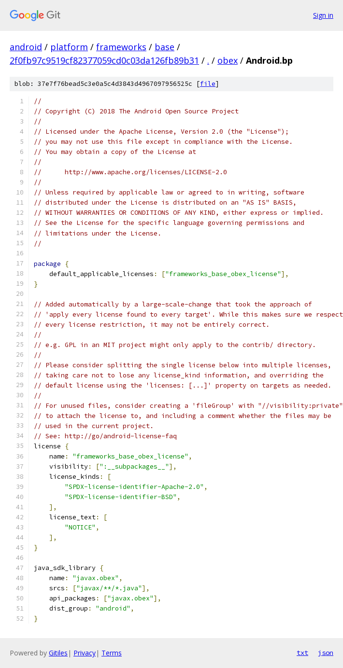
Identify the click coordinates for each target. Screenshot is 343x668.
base (164, 47)
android (26, 47)
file (207, 84)
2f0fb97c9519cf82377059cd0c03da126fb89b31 (104, 60)
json (325, 652)
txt (302, 652)
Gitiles (58, 652)
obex (227, 60)
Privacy (84, 652)
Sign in (323, 15)
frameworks (121, 47)
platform (69, 47)
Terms (111, 652)
